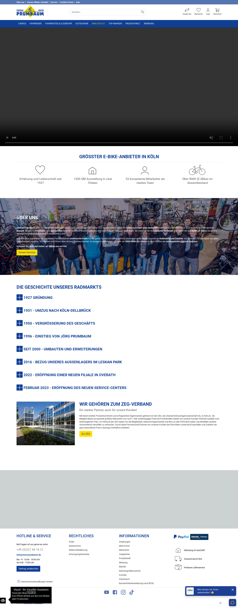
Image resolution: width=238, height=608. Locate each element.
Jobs (78, 2)
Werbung (149, 23)
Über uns (20, 2)
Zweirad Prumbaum (33, 603)
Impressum (124, 579)
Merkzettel (124, 550)
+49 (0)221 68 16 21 (30, 549)
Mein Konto (124, 546)
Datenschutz (75, 546)
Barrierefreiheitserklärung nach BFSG (136, 583)
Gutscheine (82, 23)
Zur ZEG (85, 433)
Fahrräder (36, 23)
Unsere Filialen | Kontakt (37, 2)
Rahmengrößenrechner (130, 571)
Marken (122, 566)
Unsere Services (27, 252)
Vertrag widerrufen (28, 568)
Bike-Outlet (98, 23)
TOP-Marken (115, 23)
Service (54, 2)
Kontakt (123, 575)
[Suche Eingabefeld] (105, 12)
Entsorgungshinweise (79, 554)
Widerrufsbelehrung (78, 550)
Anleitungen (124, 542)
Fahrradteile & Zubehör (58, 23)
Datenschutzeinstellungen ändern (37, 581)
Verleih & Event (66, 2)
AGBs (71, 542)
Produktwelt (133, 23)
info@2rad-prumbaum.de (29, 555)
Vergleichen (124, 554)
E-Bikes (22, 23)
